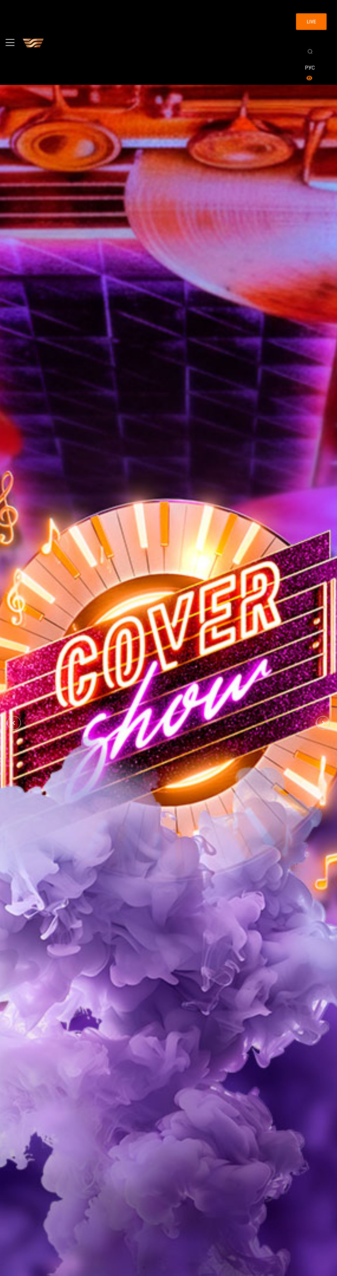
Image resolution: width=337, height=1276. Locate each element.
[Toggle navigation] (10, 42)
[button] (14, 723)
